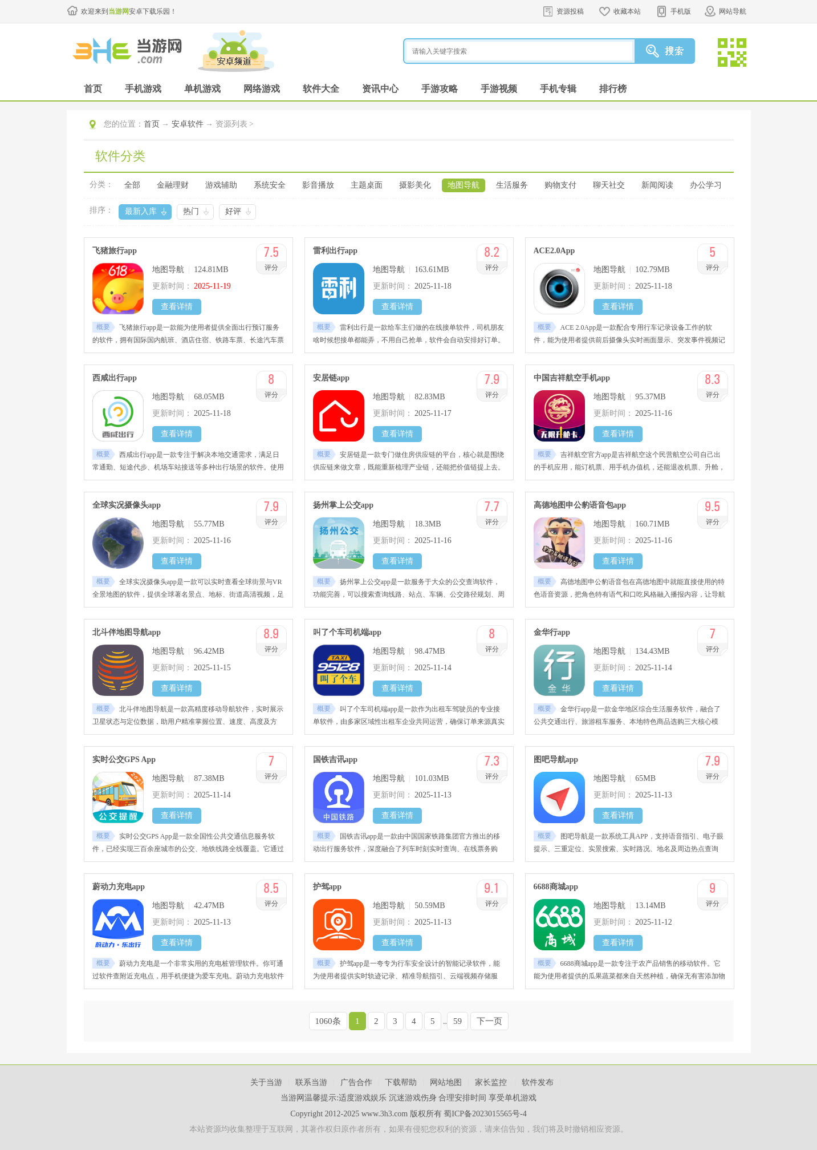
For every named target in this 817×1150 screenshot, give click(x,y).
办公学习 (706, 185)
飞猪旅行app (114, 250)
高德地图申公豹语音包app (580, 505)
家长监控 (492, 1082)
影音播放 (318, 185)
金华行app (552, 632)
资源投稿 (570, 11)
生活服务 (512, 185)
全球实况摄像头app (126, 505)
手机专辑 (558, 89)
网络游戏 (261, 89)
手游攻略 (439, 89)
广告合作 (356, 1082)
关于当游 (266, 1082)
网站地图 (446, 1082)
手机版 (680, 11)
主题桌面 (367, 185)
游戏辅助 (221, 185)
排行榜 (613, 89)
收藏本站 (627, 11)
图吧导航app (556, 759)
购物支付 (560, 185)
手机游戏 (143, 89)
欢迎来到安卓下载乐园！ (129, 11)
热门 (191, 211)
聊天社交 (609, 185)
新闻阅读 (657, 185)
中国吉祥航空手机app (572, 378)
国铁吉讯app (335, 759)
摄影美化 (415, 185)
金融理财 (173, 185)
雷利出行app (335, 250)
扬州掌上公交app (343, 505)
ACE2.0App (554, 250)
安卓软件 (188, 124)
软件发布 (538, 1082)
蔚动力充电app (118, 886)
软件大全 (321, 89)
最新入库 (141, 211)
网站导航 (732, 11)
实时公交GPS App (124, 759)
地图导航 (463, 185)
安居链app (331, 378)
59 (457, 1021)
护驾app (327, 886)
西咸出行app (114, 378)
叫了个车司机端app (347, 632)
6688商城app (556, 886)
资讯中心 (380, 89)
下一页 (489, 1021)
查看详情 (177, 306)
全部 (132, 185)
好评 (233, 211)
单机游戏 (202, 89)
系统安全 (270, 185)
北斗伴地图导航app (126, 632)
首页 (93, 89)
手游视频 (499, 89)
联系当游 (311, 1082)
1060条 (328, 1021)
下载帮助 (401, 1082)
